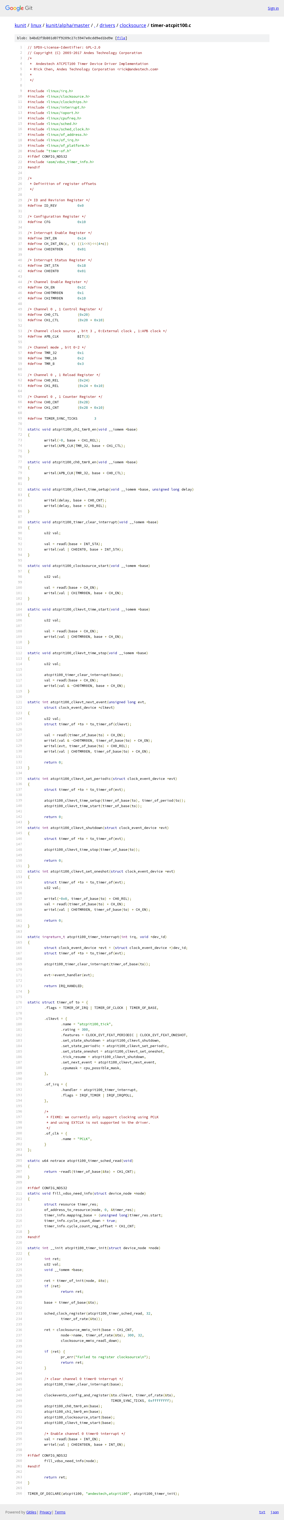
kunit (20, 25)
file (121, 38)
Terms (60, 1512)
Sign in (273, 8)
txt (262, 1512)
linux (36, 25)
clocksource (133, 25)
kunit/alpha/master (68, 25)
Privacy (45, 1512)
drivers (107, 25)
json (274, 1512)
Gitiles (31, 1512)
